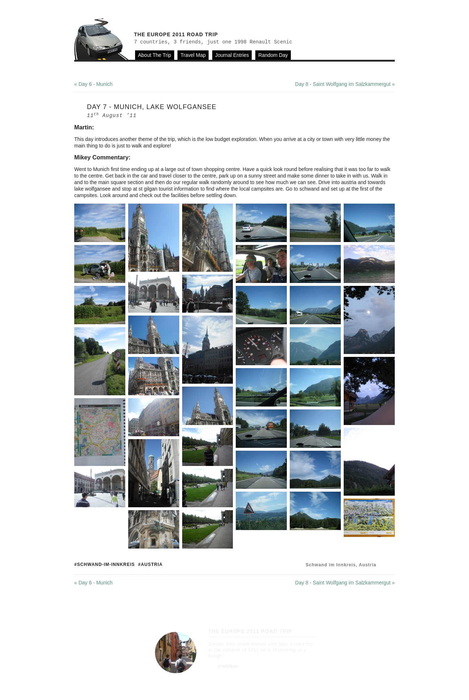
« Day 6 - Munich (93, 84)
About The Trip (154, 55)
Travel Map (193, 55)
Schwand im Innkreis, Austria (341, 564)
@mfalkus (227, 666)
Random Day (273, 55)
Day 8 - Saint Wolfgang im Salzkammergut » (345, 84)
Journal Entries (232, 55)
